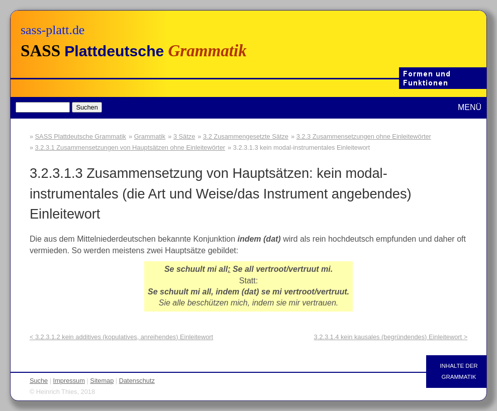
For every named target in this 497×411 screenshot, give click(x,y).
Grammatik (150, 136)
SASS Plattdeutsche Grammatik (80, 136)
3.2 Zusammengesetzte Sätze (245, 136)
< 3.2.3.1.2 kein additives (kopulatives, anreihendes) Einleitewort (121, 337)
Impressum (69, 380)
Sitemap (102, 380)
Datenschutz (137, 380)
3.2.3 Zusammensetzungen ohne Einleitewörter (363, 136)
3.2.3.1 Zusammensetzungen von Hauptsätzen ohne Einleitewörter (130, 147)
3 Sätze (184, 136)
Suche (39, 380)
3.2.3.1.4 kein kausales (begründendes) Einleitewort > (391, 337)
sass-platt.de (52, 30)
